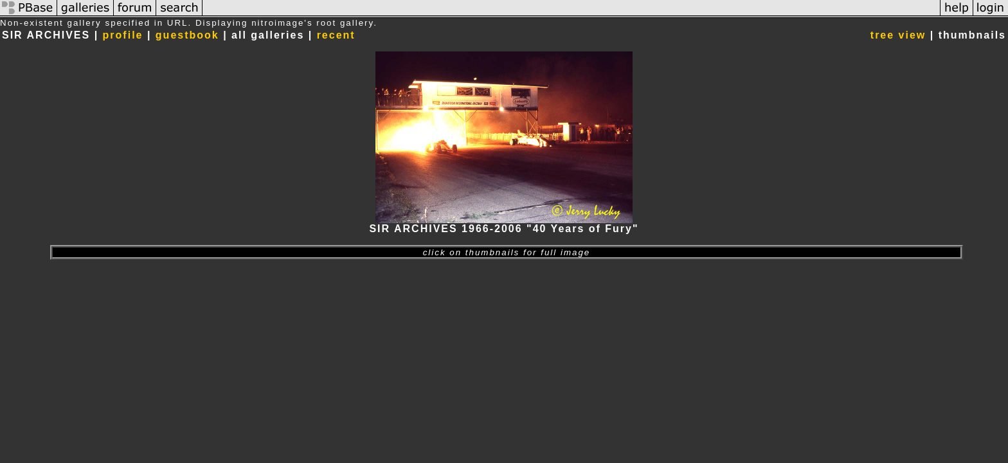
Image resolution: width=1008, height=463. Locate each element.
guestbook (187, 35)
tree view (898, 35)
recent (336, 35)
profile (123, 35)
